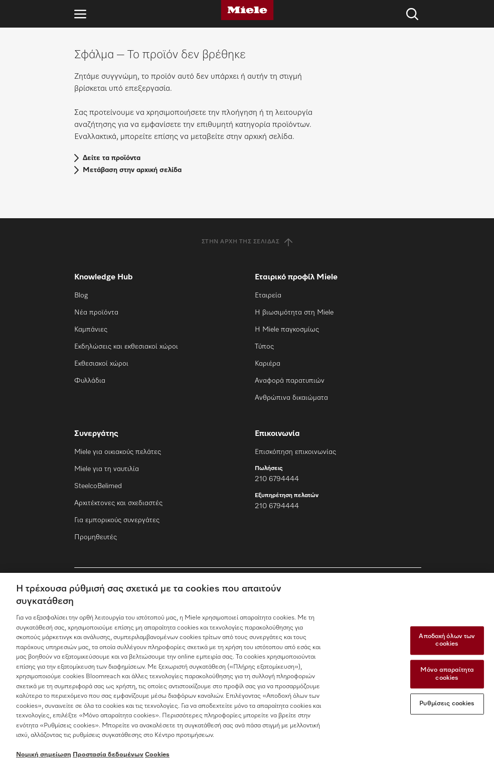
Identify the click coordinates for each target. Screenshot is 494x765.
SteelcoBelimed (98, 486)
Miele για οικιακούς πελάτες (117, 451)
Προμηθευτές (95, 537)
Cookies (157, 754)
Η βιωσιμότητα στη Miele (294, 312)
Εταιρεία (268, 295)
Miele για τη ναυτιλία (106, 469)
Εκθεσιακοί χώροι (101, 363)
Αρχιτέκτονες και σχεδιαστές (118, 503)
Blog (81, 295)
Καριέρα (267, 363)
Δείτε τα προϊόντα (111, 158)
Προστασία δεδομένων (108, 754)
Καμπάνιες (90, 329)
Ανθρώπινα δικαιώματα (291, 397)
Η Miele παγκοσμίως (287, 329)
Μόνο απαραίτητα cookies (447, 674)
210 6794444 (277, 479)
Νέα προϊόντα (96, 312)
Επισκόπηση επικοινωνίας (295, 451)
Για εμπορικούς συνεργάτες (116, 520)
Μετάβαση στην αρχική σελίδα (132, 170)
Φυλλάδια (89, 380)
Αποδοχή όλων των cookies (447, 640)
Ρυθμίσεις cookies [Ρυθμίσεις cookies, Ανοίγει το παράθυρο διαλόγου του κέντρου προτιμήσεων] (446, 704)
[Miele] (247, 10)
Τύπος (264, 346)
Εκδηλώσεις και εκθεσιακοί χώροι (126, 346)
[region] (247, 669)
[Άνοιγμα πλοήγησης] (80, 14)
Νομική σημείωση (43, 754)
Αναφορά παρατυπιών (289, 380)
